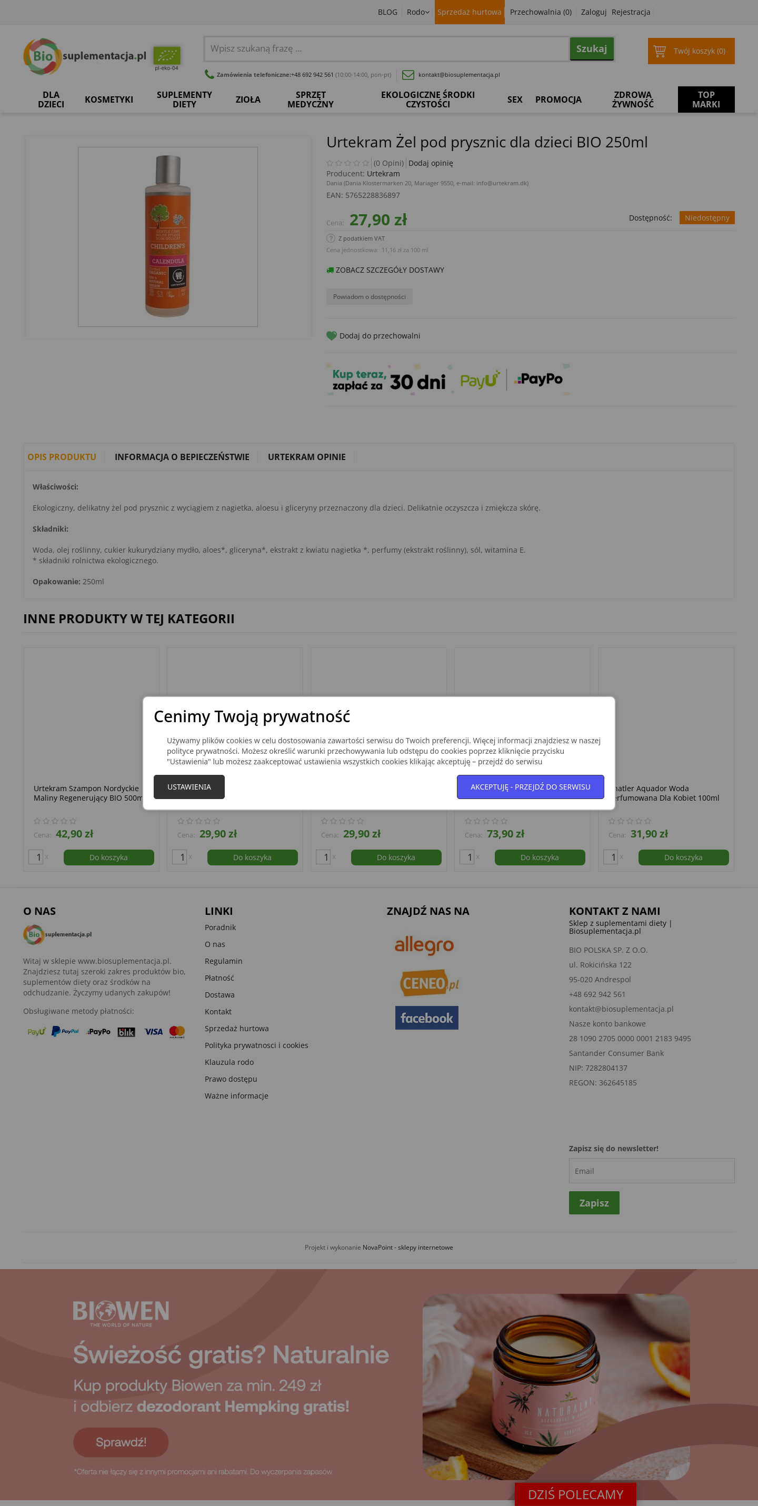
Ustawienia (189, 787)
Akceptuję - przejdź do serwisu (531, 787)
